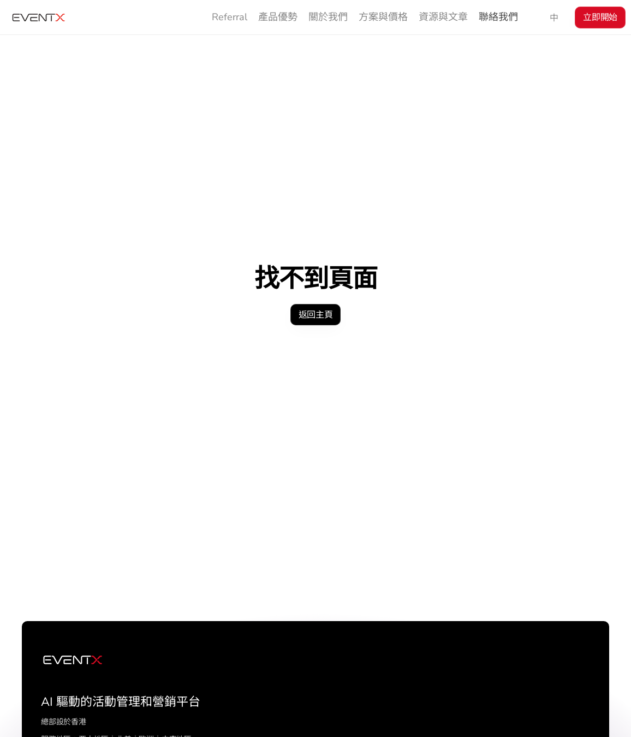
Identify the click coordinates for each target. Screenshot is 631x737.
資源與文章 (443, 17)
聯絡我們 (498, 17)
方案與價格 (383, 17)
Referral (229, 17)
